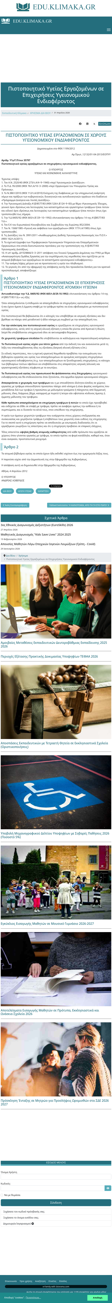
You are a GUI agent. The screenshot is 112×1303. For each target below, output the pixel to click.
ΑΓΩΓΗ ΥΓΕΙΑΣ (25, 491)
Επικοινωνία (11, 1281)
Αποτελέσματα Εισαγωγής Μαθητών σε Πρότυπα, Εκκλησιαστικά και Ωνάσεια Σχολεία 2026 (50, 1012)
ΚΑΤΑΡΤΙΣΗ (43, 491)
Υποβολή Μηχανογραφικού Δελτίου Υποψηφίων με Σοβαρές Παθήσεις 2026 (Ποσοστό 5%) (55, 835)
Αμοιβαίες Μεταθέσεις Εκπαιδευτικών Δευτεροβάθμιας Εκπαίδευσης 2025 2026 (54, 644)
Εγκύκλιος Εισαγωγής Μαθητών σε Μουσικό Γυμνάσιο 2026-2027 (47, 924)
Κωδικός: (6, 1183)
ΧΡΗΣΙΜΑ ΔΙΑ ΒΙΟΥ (40, 113)
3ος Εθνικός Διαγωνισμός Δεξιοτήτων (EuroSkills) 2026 (37, 525)
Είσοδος (63, 1281)
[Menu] (109, 29)
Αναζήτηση (40, 1281)
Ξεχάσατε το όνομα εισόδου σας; (21, 1217)
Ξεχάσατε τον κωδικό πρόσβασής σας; (24, 1211)
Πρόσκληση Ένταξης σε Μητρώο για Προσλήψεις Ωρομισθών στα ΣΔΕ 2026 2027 (55, 1102)
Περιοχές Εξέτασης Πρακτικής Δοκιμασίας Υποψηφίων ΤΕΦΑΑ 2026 (49, 656)
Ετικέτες (52, 1281)
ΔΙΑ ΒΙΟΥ (7, 491)
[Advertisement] (56, 54)
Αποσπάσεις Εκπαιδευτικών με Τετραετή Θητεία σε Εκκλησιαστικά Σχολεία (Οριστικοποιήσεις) (54, 745)
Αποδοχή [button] (97, 1298)
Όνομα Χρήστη (9, 1172)
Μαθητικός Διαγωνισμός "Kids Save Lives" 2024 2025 (36, 534)
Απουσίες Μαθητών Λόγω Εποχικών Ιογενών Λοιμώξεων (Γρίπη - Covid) (48, 544)
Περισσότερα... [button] (33, 1297)
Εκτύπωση (104, 123)
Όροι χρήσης (26, 1281)
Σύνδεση (56, 1203)
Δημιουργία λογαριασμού (18, 1223)
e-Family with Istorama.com (56, 1286)
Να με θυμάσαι (12, 1195)
